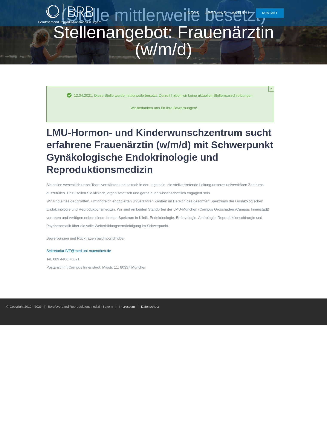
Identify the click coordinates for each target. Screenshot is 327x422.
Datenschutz (150, 306)
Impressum (127, 306)
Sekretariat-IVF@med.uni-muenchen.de (78, 251)
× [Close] (271, 88)
